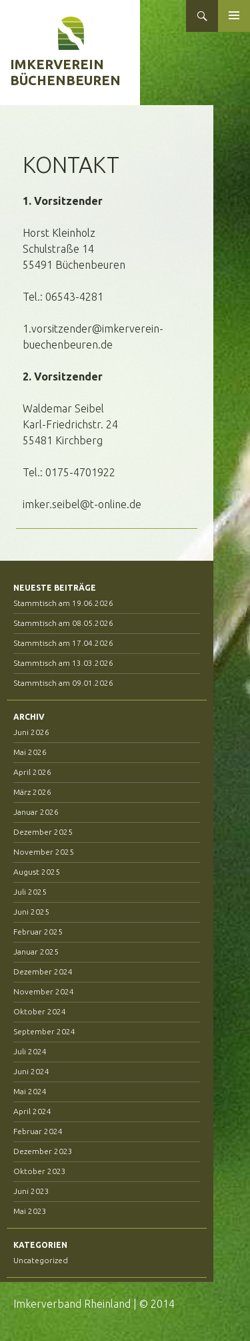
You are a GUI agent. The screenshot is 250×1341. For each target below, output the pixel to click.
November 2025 (43, 851)
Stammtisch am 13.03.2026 (63, 663)
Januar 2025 (36, 951)
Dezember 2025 (43, 831)
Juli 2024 (30, 1051)
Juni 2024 (31, 1071)
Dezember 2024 (43, 971)
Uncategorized (40, 1260)
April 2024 (32, 1111)
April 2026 (32, 772)
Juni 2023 (31, 1191)
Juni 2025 (31, 911)
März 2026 (32, 792)
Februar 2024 (38, 1131)
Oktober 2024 (39, 1011)
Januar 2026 (36, 812)
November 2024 (43, 991)
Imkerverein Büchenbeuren (65, 72)
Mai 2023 (30, 1211)
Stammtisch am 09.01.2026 (63, 682)
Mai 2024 (30, 1091)
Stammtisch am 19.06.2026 (63, 603)
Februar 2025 (38, 931)
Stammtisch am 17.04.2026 (63, 643)
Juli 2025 (30, 891)
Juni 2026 (31, 732)
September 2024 (44, 1031)
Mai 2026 (30, 752)
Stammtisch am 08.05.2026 (63, 623)
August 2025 (36, 871)
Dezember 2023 (43, 1151)
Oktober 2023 (39, 1171)
